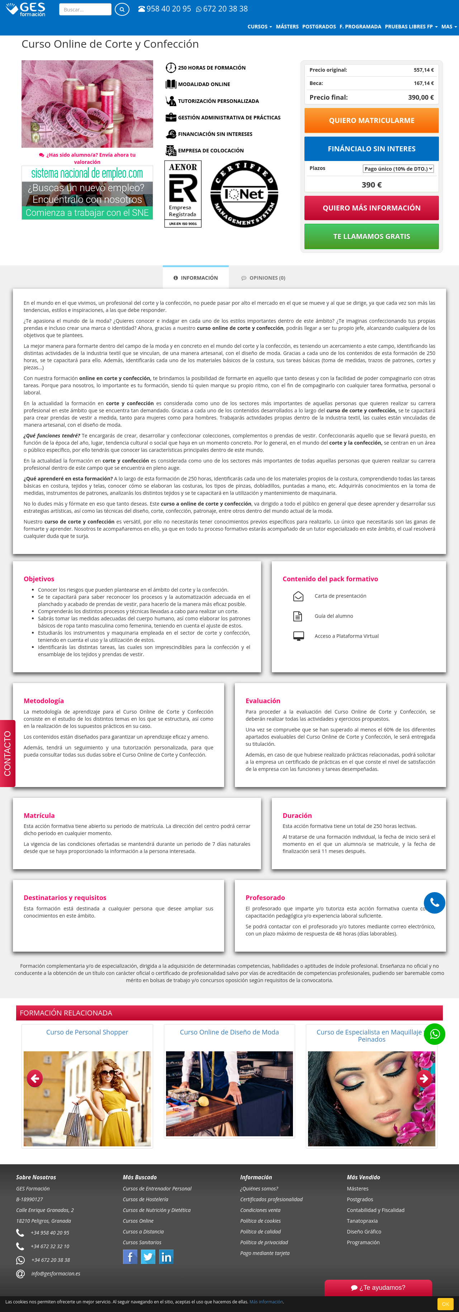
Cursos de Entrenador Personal (157, 1188)
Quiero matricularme (372, 120)
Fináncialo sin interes (372, 148)
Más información (266, 1301)
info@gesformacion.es (55, 1273)
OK (445, 1304)
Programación (363, 1242)
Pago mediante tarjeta (265, 1253)
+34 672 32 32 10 (50, 1246)
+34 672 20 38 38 (51, 1259)
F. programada (360, 26)
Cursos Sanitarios (142, 1242)
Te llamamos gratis (371, 236)
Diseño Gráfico (364, 1231)
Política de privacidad (264, 1242)
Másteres (358, 1188)
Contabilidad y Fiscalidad (376, 1210)
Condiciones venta (260, 1210)
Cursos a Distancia (143, 1231)
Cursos (260, 26)
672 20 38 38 (222, 9)
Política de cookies (260, 1220)
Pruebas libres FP (411, 26)
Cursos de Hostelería (146, 1199)
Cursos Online (138, 1220)
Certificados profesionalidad (271, 1199)
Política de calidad (260, 1231)
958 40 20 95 (164, 9)
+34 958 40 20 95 (50, 1232)
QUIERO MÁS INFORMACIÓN (372, 208)
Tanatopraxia (362, 1220)
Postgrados (360, 1199)
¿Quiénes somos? (259, 1188)
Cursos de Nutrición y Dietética (157, 1210)
